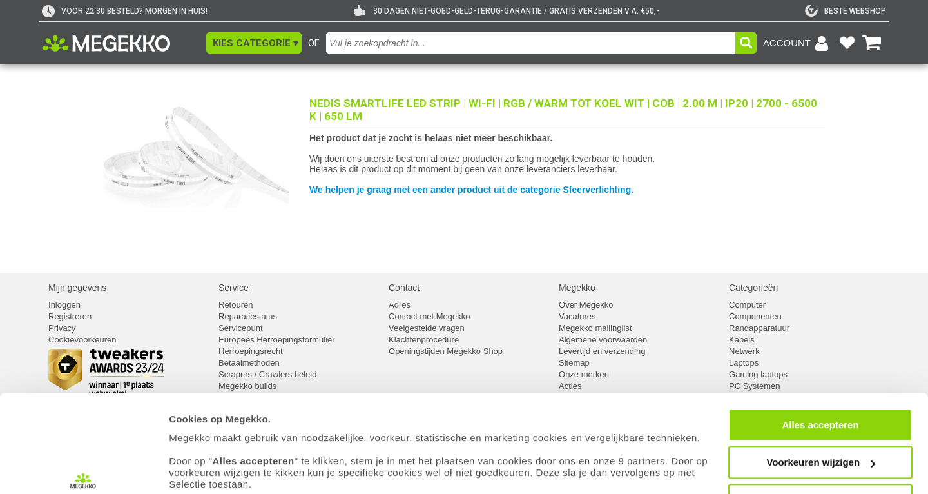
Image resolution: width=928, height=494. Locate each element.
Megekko (577, 287)
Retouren (235, 305)
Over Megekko (586, 305)
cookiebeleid (576, 434)
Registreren (70, 316)
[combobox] (530, 43)
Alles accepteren (820, 350)
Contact (404, 287)
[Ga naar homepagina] (121, 43)
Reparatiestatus (247, 316)
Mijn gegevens (77, 287)
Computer (747, 305)
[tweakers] (845, 11)
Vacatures (577, 316)
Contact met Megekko (429, 316)
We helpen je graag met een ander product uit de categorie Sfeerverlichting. (471, 189)
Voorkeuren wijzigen (820, 388)
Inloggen (64, 305)
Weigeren (820, 425)
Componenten (755, 316)
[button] (254, 43)
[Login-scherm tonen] (798, 43)
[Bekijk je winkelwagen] (872, 43)
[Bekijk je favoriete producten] (847, 43)
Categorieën (753, 287)
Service (233, 287)
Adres (400, 305)
